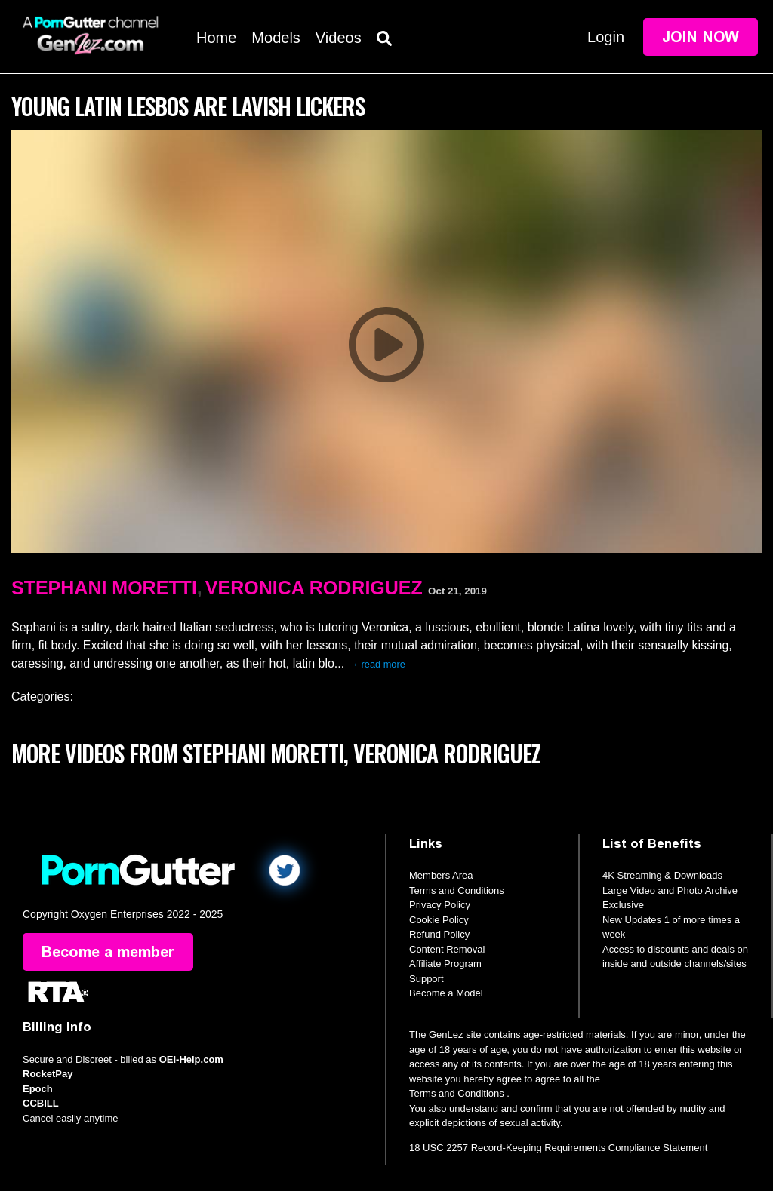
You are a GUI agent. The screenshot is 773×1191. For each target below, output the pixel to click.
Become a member (108, 952)
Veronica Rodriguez (314, 587)
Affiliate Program (445, 963)
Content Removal (447, 949)
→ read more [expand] (377, 664)
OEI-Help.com (191, 1059)
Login (605, 37)
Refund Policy (439, 934)
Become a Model (446, 993)
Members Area (441, 875)
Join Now (700, 37)
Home (216, 37)
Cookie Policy (439, 919)
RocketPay (47, 1073)
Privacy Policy (439, 904)
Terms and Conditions (456, 890)
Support (426, 978)
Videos (339, 37)
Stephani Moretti (104, 587)
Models (275, 37)
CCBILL (41, 1103)
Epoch (38, 1088)
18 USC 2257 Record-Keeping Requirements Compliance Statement (558, 1147)
